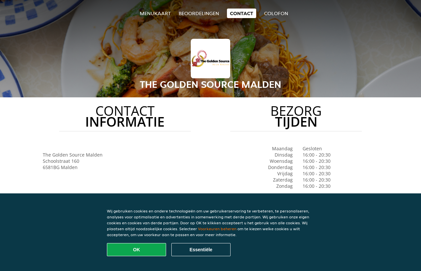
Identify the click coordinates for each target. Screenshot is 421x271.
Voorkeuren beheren (217, 228)
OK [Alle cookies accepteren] (136, 249)
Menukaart (155, 13)
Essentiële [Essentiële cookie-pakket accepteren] (200, 249)
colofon (276, 13)
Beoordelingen (199, 13)
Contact (241, 13)
